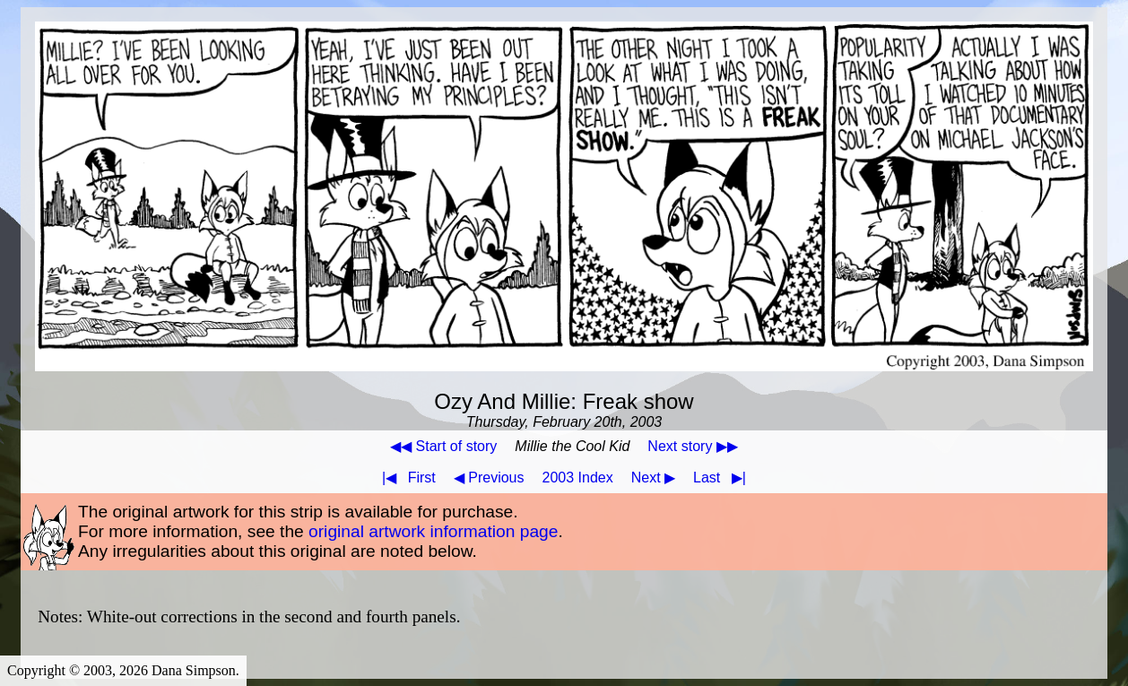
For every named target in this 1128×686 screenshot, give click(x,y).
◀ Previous (489, 477)
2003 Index (577, 477)
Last (723, 477)
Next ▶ (653, 477)
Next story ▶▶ (692, 446)
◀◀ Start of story (443, 446)
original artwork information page (433, 531)
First (405, 477)
